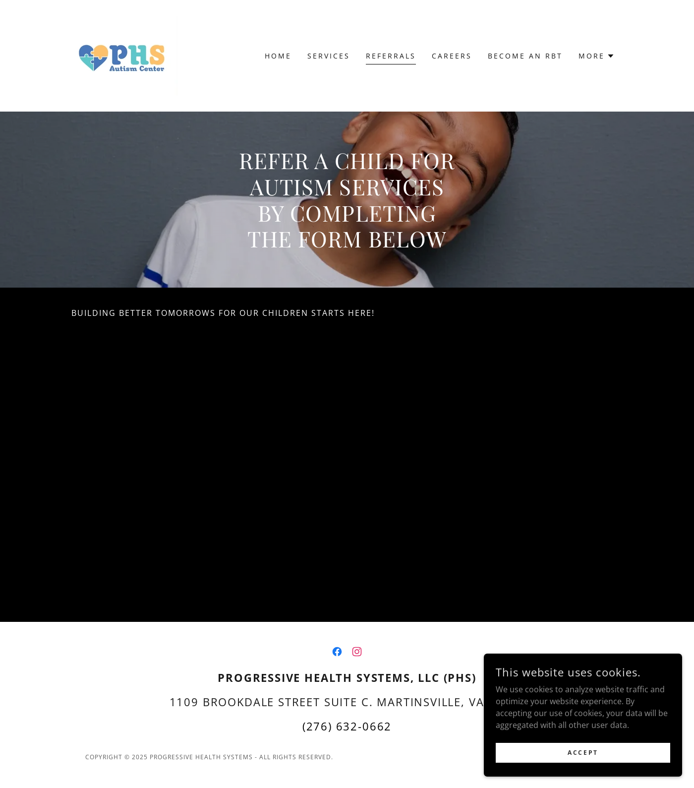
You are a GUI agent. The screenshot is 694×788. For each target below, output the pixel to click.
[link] (124, 55)
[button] (596, 56)
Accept (583, 752)
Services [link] (328, 56)
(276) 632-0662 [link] (347, 726)
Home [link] (278, 56)
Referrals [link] (391, 56)
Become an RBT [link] (525, 56)
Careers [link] (452, 56)
